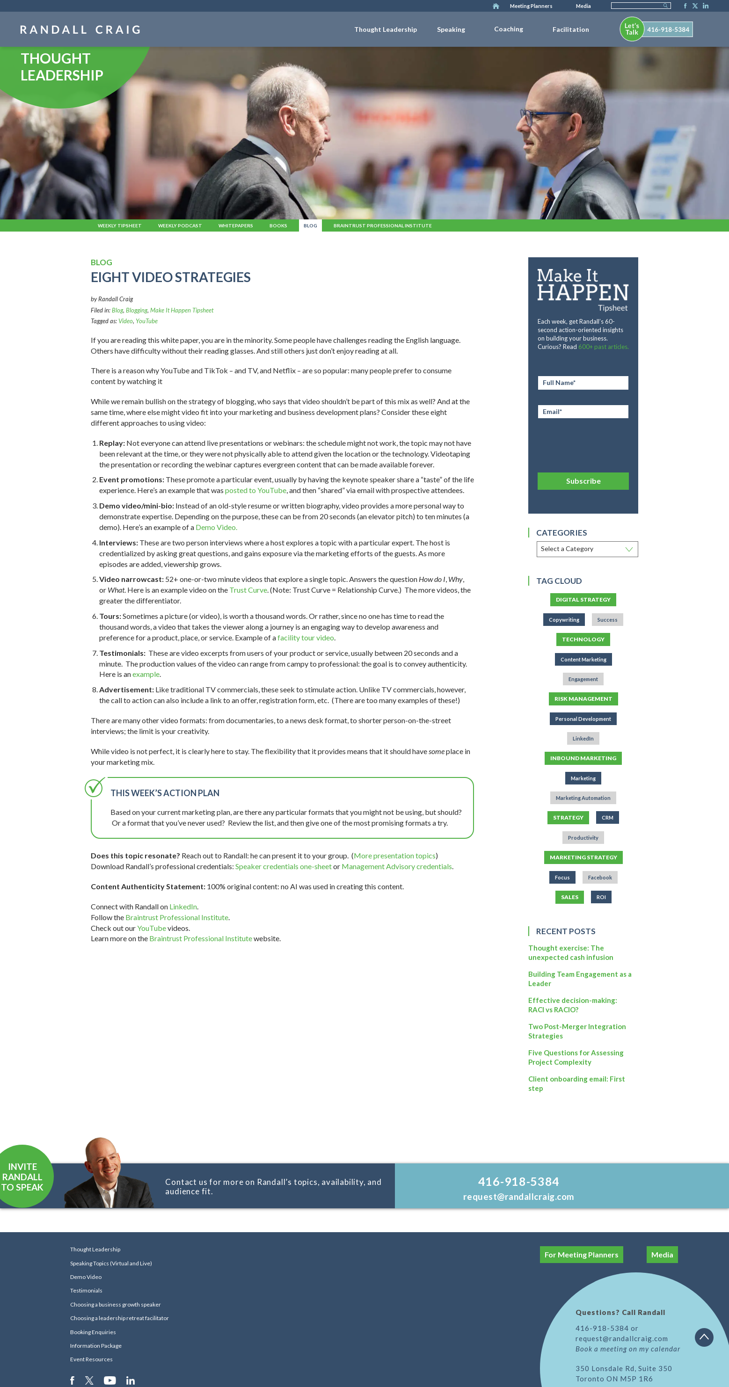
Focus (562, 877)
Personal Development (583, 719)
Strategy (568, 817)
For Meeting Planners (582, 1254)
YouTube (147, 321)
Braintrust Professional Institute (383, 225)
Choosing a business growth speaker (115, 1304)
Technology (583, 639)
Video (125, 321)
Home (496, 6)
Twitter (693, 6)
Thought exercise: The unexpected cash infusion (570, 952)
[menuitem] (386, 27)
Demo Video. (216, 527)
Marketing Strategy (583, 857)
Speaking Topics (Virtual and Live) (111, 1263)
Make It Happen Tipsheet (181, 310)
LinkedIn (704, 6)
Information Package (96, 1345)
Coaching (508, 29)
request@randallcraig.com (519, 1196)
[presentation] (583, 444)
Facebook (682, 6)
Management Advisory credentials (397, 866)
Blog (310, 225)
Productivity (583, 838)
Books (278, 225)
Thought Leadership (385, 29)
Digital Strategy (583, 599)
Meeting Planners (531, 6)
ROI (601, 897)
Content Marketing (583, 659)
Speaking (451, 29)
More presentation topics (395, 855)
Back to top (708, 1340)
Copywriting (564, 620)
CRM (607, 817)
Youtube (110, 1380)
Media (583, 6)
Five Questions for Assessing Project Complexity (576, 1057)
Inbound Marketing (583, 758)
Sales (569, 896)
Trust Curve (248, 589)
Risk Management (583, 698)
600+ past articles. (603, 346)
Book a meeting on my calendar (628, 1348)
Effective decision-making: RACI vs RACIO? (572, 1005)
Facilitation (571, 29)
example (146, 673)
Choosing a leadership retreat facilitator (119, 1318)
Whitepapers (236, 225)
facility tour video (305, 637)
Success (608, 620)
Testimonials (86, 1290)
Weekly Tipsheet (120, 225)
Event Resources (91, 1359)
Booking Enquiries (93, 1332)
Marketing (583, 778)
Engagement (583, 679)
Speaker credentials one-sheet (283, 866)
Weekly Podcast (180, 225)
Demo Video (86, 1276)
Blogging (136, 310)
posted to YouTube (255, 490)
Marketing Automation (583, 798)
